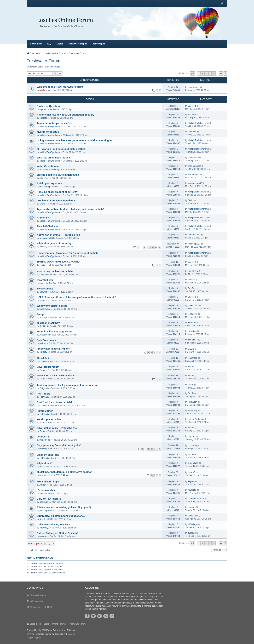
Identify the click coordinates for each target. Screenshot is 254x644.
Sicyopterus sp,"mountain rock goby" (59, 445)
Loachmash (193, 157)
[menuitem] (30, 638)
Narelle (42, 519)
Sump (40, 314)
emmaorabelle (194, 166)
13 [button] (221, 73)
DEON (191, 349)
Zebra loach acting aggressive (54, 331)
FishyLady (44, 388)
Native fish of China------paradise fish (58, 234)
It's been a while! (46, 490)
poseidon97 (44, 309)
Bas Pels (192, 106)
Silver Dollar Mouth (48, 367)
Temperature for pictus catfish (54, 123)
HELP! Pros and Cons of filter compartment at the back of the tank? (76, 297)
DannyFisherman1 (196, 498)
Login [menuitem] (221, 3)
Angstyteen (44, 335)
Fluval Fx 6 (43, 358)
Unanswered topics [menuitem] (77, 44)
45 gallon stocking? (48, 323)
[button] (192, 73)
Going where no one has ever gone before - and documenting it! (74, 140)
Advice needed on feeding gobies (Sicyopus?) (64, 507)
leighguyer (192, 314)
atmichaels (193, 516)
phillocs (42, 343)
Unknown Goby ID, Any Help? (54, 524)
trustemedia (44, 440)
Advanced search (38, 595)
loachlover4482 (195, 174)
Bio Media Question (48, 106)
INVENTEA (60, 634)
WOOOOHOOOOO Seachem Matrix (57, 375)
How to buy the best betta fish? (55, 271)
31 (148, 247)
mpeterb (43, 109)
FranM (42, 265)
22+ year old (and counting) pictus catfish (61, 149)
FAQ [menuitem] (49, 44)
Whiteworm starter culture (52, 305)
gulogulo (43, 536)
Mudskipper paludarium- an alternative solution (64, 472)
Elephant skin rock (48, 454)
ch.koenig (192, 445)
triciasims (192, 331)
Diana (190, 385)
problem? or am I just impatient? (56, 200)
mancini (43, 178)
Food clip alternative (49, 419)
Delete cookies (36, 601)
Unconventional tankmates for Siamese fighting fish (67, 253)
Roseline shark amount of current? (57, 192)
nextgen (71, 634)
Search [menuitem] (59, 44)
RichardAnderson (196, 419)
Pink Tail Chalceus (47, 226)
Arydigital (192, 490)
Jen (41, 493)
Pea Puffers (43, 393)
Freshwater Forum (43, 60)
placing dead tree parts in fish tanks (58, 174)
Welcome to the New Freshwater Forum (60, 87)
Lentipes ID (43, 436)
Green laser (44, 466)
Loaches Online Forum (65, 20)
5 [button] (214, 73)
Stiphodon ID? (45, 463)
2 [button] (202, 73)
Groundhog (44, 186)
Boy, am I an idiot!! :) (49, 498)
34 (159, 247)
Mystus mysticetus (48, 131)
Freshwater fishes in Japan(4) (54, 348)
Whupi (42, 300)
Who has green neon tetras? (53, 157)
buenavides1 (194, 87)
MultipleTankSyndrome (49, 126)
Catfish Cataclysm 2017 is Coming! (57, 533)
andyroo (43, 292)
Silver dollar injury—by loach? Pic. (57, 428)
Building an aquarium (49, 183)
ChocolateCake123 (48, 405)
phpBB (41, 630)
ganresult (192, 131)
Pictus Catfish (45, 410)
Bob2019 (43, 326)
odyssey (43, 247)
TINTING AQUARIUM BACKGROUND (58, 261)
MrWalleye (44, 528)
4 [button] (210, 73)
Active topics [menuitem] (99, 44)
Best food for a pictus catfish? (54, 402)
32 (152, 247)
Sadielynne (44, 502)
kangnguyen (45, 274)
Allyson (42, 485)
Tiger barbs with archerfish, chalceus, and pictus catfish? (70, 209)
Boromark (43, 169)
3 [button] (206, 73)
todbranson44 (194, 234)
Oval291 (43, 361)
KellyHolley (193, 271)
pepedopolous (45, 510)
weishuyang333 (46, 238)
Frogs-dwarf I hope (48, 481)
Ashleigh (43, 317)
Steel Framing (45, 288)
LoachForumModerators (49, 67)
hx (40, 475)
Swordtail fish (45, 280)
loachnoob (192, 358)
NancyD (191, 472)
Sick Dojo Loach (46, 340)
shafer (42, 90)
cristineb (43, 118)
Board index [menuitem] (36, 44)
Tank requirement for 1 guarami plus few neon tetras (67, 385)
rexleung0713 (194, 244)
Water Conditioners (48, 166)
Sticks (42, 204)
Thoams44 (193, 340)
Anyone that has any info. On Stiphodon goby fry (65, 114)
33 (156, 247)
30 (144, 247)
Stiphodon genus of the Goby (54, 243)
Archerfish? (44, 217)
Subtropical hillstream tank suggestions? (61, 516)
